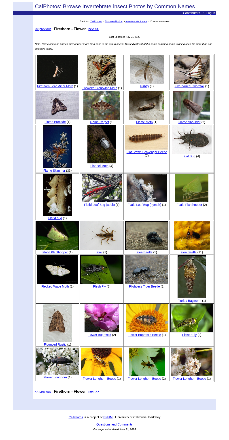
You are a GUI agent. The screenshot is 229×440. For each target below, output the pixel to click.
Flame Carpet (101, 120)
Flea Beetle (146, 250)
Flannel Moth (101, 164)
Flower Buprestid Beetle (147, 333)
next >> (93, 29)
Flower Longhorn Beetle (101, 376)
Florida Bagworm (192, 298)
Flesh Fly (101, 284)
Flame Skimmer (57, 168)
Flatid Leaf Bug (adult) (102, 202)
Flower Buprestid (102, 333)
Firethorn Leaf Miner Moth (57, 84)
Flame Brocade (57, 120)
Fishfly (147, 84)
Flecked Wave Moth (57, 284)
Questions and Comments (114, 424)
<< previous (43, 29)
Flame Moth (146, 120)
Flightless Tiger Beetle (146, 284)
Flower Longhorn (57, 375)
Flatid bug (57, 216)
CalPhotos (96, 21)
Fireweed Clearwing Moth (99, 86)
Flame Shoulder (191, 120)
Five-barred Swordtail (192, 84)
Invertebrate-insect (136, 21)
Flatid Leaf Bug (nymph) (147, 202)
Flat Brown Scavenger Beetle (146, 150)
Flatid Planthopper (191, 202)
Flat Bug (192, 154)
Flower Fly (191, 333)
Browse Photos (113, 21)
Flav (101, 250)
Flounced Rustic (57, 342)
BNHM (107, 417)
